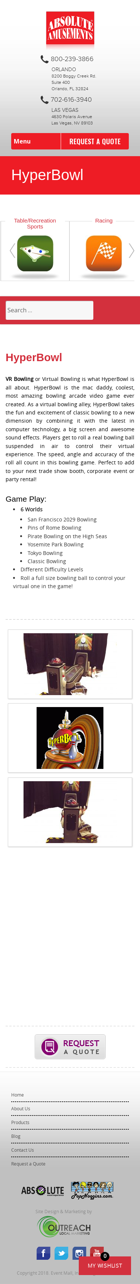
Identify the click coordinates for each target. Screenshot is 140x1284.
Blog (16, 1136)
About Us (20, 1108)
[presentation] (12, 250)
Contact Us (22, 1150)
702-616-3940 (71, 100)
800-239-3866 (72, 59)
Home (17, 1095)
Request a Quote (95, 141)
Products (20, 1122)
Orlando (64, 70)
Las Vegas (65, 110)
